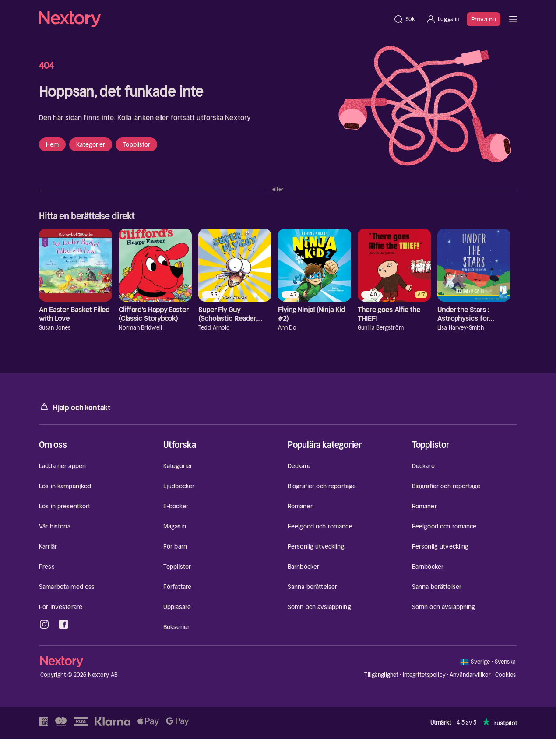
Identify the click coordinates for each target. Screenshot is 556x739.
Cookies (505, 675)
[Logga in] (442, 19)
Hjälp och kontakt (75, 406)
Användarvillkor (470, 675)
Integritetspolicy (424, 675)
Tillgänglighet (381, 675)
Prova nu (483, 19)
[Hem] (213, 19)
